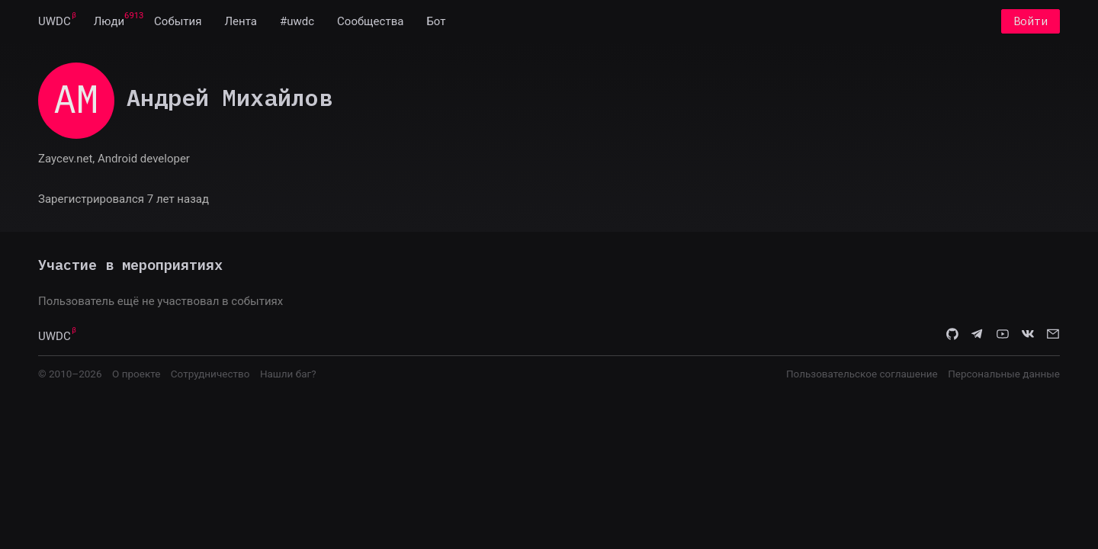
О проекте (136, 374)
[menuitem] (54, 21)
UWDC (54, 21)
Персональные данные (1004, 374)
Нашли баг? (288, 374)
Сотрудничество (210, 374)
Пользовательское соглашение (862, 374)
